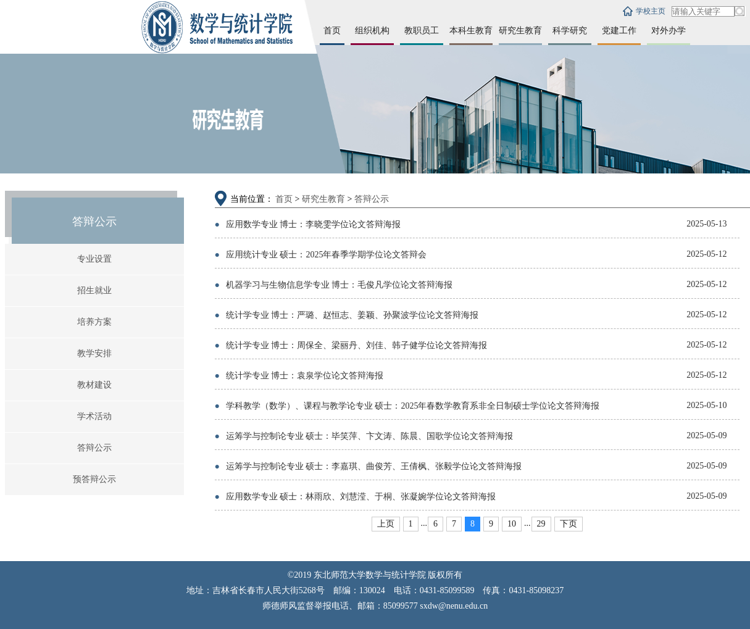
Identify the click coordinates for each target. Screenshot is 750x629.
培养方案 (94, 322)
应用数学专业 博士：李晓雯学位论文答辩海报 (308, 224)
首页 (332, 30)
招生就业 (94, 290)
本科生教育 (471, 30)
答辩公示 (94, 447)
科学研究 (569, 30)
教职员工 (421, 30)
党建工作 (619, 30)
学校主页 (650, 11)
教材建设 (94, 384)
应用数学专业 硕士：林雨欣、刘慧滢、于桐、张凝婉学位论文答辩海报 (355, 496)
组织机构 (372, 30)
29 (541, 523)
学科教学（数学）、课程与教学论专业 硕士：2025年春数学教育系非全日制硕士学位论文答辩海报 (407, 405)
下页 (568, 523)
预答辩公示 (94, 479)
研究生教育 (520, 30)
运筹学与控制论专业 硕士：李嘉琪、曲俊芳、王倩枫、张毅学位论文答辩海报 (368, 466)
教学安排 (94, 353)
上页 (385, 523)
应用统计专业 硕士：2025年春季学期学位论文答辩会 (321, 254)
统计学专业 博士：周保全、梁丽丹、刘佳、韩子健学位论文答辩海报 (351, 345)
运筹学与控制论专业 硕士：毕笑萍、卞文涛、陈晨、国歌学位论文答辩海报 (364, 436)
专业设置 (94, 259)
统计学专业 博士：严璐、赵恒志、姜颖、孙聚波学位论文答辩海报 (347, 315)
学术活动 (94, 416)
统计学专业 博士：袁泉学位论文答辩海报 (299, 375)
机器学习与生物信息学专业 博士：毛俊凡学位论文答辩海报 (334, 285)
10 (511, 523)
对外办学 (668, 30)
